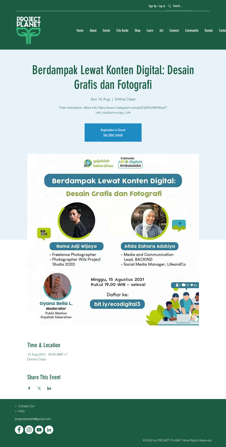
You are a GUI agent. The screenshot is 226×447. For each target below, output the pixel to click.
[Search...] (178, 6)
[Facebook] (19, 429)
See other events (113, 135)
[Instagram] (29, 429)
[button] (92, 30)
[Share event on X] (39, 388)
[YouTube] (39, 429)
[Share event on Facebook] (29, 388)
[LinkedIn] (49, 429)
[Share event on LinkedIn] (49, 388)
